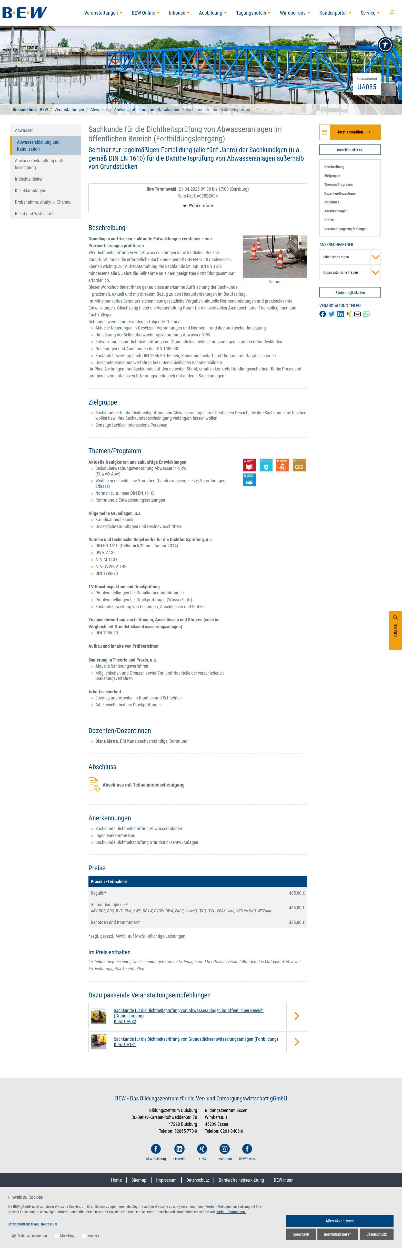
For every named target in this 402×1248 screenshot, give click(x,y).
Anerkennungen (335, 211)
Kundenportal (333, 13)
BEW (44, 109)
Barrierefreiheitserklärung (241, 1180)
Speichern (301, 1234)
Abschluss (331, 202)
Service (368, 13)
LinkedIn (179, 1152)
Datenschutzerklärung (23, 1224)
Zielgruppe (332, 176)
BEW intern (284, 1180)
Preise (329, 220)
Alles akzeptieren (340, 1221)
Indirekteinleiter (29, 179)
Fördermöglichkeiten (350, 293)
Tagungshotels (251, 13)
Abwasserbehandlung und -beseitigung (39, 164)
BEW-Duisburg (156, 1152)
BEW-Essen (247, 1152)
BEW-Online (143, 13)
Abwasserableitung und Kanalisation (147, 109)
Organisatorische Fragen (352, 272)
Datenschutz (197, 1180)
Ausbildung (210, 13)
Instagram (224, 1152)
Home (116, 1180)
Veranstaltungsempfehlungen (345, 229)
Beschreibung (334, 167)
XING (202, 1152)
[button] (385, 44)
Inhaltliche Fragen (352, 257)
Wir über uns (293, 13)
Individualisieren (337, 1234)
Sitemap (139, 1180)
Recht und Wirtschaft (34, 213)
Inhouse (177, 13)
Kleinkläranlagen (30, 190)
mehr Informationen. (231, 1212)
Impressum (166, 1180)
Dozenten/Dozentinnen (340, 193)
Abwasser (99, 109)
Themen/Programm (338, 184)
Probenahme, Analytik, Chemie (42, 202)
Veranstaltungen (101, 13)
